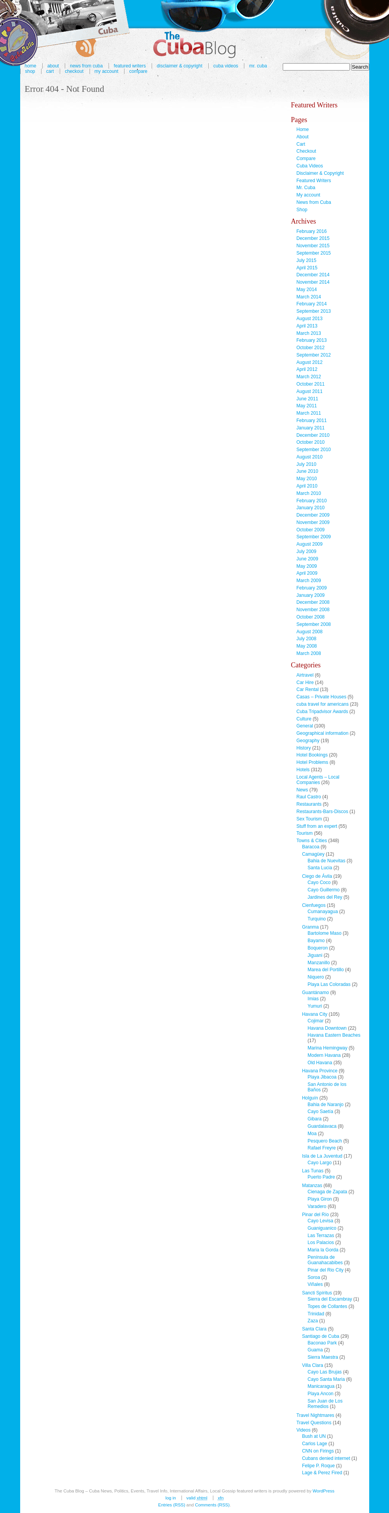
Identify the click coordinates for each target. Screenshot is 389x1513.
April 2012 (306, 369)
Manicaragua (321, 1386)
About (302, 137)
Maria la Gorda (323, 1250)
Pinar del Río (315, 1214)
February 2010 (311, 500)
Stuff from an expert (316, 826)
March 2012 (308, 376)
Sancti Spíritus (317, 1293)
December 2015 (312, 238)
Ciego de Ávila (317, 876)
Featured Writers (313, 180)
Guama (315, 1350)
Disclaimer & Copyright (179, 66)
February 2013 (311, 340)
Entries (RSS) (171, 1505)
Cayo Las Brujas (325, 1372)
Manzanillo (319, 962)
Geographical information (322, 733)
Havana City (314, 1014)
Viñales (315, 1284)
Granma (310, 927)
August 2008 (309, 631)
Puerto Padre (321, 1177)
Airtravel (304, 675)
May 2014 (306, 289)
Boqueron (318, 948)
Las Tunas (312, 1171)
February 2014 (311, 304)
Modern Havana (324, 1055)
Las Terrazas (321, 1235)
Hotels (302, 769)
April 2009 (306, 573)
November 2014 (312, 282)
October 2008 (310, 617)
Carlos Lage (314, 1443)
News (302, 790)
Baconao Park (322, 1343)
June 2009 (307, 559)
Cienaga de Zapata (327, 1191)
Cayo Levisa (320, 1220)
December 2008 (312, 602)
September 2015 (313, 253)
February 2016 (311, 231)
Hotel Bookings (312, 755)
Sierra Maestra (323, 1357)
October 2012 (310, 347)
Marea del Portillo (326, 969)
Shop (30, 71)
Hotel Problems (312, 762)
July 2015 (306, 260)
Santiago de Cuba (320, 1336)
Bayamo (316, 940)
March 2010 (308, 493)
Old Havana (320, 1062)
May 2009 (306, 566)
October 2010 (310, 442)
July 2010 (306, 464)
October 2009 (310, 529)
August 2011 (309, 391)
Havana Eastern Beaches (334, 1035)
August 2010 (309, 457)
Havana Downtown (327, 1028)
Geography (307, 740)
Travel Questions (313, 1422)
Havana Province (319, 1071)
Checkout (74, 71)
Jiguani (315, 955)
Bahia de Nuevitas (326, 860)
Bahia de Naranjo (326, 1104)
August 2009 (309, 544)
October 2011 (310, 384)
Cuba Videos (225, 66)
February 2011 (311, 420)
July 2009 (306, 551)
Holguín (310, 1098)
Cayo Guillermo (324, 890)
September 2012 (313, 355)
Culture (303, 719)
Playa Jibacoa (322, 1077)
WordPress (323, 1491)
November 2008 (312, 609)
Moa (312, 1133)
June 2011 (307, 399)
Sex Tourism (309, 819)
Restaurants (309, 804)
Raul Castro (308, 797)
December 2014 (312, 274)
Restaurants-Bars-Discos (322, 811)
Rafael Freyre (322, 1148)
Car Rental (307, 689)
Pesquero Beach (325, 1141)
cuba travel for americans (322, 704)
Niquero (316, 977)
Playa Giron (320, 1199)
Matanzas (312, 1185)
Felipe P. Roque (318, 1465)
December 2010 (312, 435)
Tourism (304, 833)
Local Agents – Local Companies (317, 779)
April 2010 (306, 486)
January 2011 (310, 428)
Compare (138, 71)
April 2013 (306, 326)
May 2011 (306, 405)
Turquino (317, 919)
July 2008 (306, 638)
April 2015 (306, 268)
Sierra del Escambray (330, 1299)
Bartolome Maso (324, 933)
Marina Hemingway (328, 1048)
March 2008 (308, 653)
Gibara (315, 1119)
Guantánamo (315, 992)
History (303, 748)
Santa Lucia (320, 867)
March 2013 (308, 333)
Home (302, 129)
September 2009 (313, 536)
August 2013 (309, 318)
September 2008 (313, 624)
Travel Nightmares (315, 1415)
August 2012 (309, 362)
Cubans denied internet (326, 1458)
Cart (50, 71)
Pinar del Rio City (326, 1270)
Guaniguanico (322, 1228)
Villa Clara (312, 1365)
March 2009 (308, 580)
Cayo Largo (320, 1162)
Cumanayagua (323, 911)
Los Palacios (321, 1242)
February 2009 (311, 588)
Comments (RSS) (212, 1505)
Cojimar (315, 1021)
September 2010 (313, 449)
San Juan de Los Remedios (325, 1403)
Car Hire (305, 682)
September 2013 (313, 311)
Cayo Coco (319, 882)
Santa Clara (314, 1329)
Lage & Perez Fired (322, 1472)
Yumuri (315, 1006)
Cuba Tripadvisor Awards (322, 711)
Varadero (317, 1206)
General (304, 726)
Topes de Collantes (327, 1306)
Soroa (314, 1277)
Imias (313, 998)
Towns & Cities (311, 840)
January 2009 (310, 595)
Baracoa (311, 847)
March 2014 (308, 297)
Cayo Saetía (320, 1111)
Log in (170, 1498)
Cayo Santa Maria (326, 1379)
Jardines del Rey (325, 897)
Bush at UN (314, 1436)
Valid (197, 1498)
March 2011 (308, 413)
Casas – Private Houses (321, 697)
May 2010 (306, 478)
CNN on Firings (318, 1451)
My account (106, 71)
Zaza (313, 1320)
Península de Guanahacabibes (325, 1260)
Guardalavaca (322, 1126)
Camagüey (313, 854)
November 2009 (312, 522)
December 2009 (312, 515)
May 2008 (306, 646)
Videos (303, 1430)
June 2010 (307, 471)
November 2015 (312, 245)
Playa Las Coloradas (329, 984)
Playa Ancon (321, 1393)
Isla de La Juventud (322, 1156)
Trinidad (316, 1314)
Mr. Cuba (258, 66)
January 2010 (310, 507)
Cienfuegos (314, 905)
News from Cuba (313, 202)
